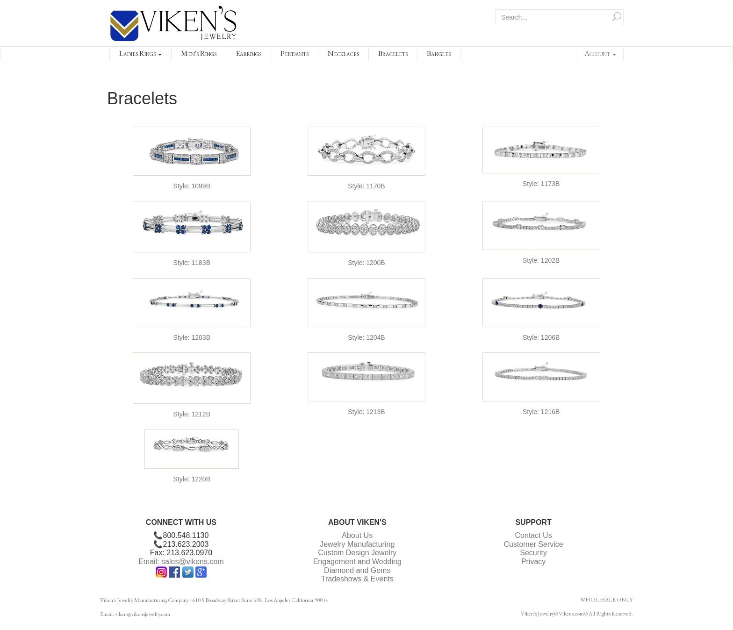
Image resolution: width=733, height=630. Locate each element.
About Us (357, 535)
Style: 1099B (191, 186)
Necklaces (343, 53)
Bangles (439, 53)
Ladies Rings (140, 53)
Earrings (248, 53)
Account (600, 53)
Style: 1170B (366, 186)
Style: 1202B (541, 260)
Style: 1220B (191, 479)
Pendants (294, 53)
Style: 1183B (191, 262)
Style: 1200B (366, 262)
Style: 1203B (191, 337)
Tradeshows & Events (357, 579)
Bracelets (393, 53)
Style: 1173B (541, 183)
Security (533, 553)
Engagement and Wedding (357, 562)
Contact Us (533, 535)
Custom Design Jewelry (357, 553)
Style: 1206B (541, 337)
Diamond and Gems (357, 570)
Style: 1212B (191, 414)
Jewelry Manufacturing (357, 544)
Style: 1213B (366, 411)
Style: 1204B (366, 337)
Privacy (533, 562)
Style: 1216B (541, 411)
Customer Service (533, 544)
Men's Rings (198, 53)
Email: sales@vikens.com (181, 562)
